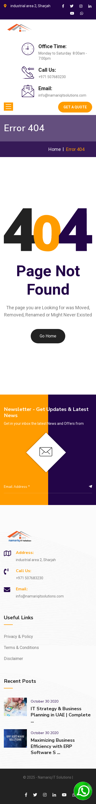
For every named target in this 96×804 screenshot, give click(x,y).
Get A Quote (75, 107)
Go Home (48, 336)
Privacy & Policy (18, 636)
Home (54, 149)
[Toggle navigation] (8, 106)
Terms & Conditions (21, 647)
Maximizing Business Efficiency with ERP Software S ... (53, 746)
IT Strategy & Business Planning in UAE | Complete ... (61, 715)
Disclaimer (13, 658)
